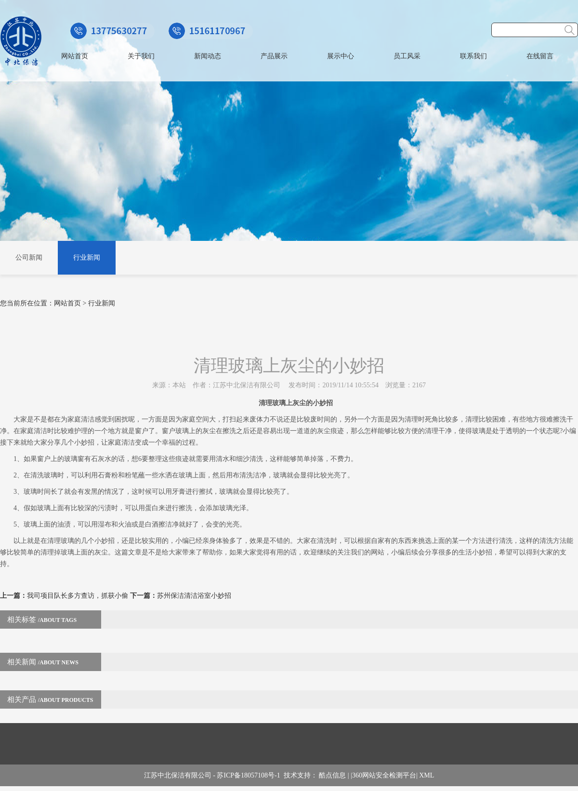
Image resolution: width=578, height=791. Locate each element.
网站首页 (74, 56)
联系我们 (473, 56)
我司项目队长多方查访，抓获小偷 (77, 595)
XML (426, 775)
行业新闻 (86, 257)
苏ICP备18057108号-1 (250, 775)
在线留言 (539, 56)
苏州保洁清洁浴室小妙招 (194, 595)
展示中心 (340, 56)
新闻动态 (207, 56)
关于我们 (141, 56)
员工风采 (407, 56)
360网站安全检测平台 (384, 775)
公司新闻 (28, 257)
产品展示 (274, 56)
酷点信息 (332, 775)
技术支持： (301, 775)
